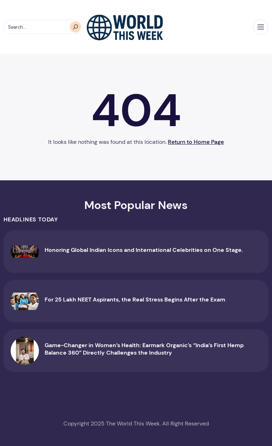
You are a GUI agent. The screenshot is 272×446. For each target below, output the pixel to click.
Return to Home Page (196, 142)
